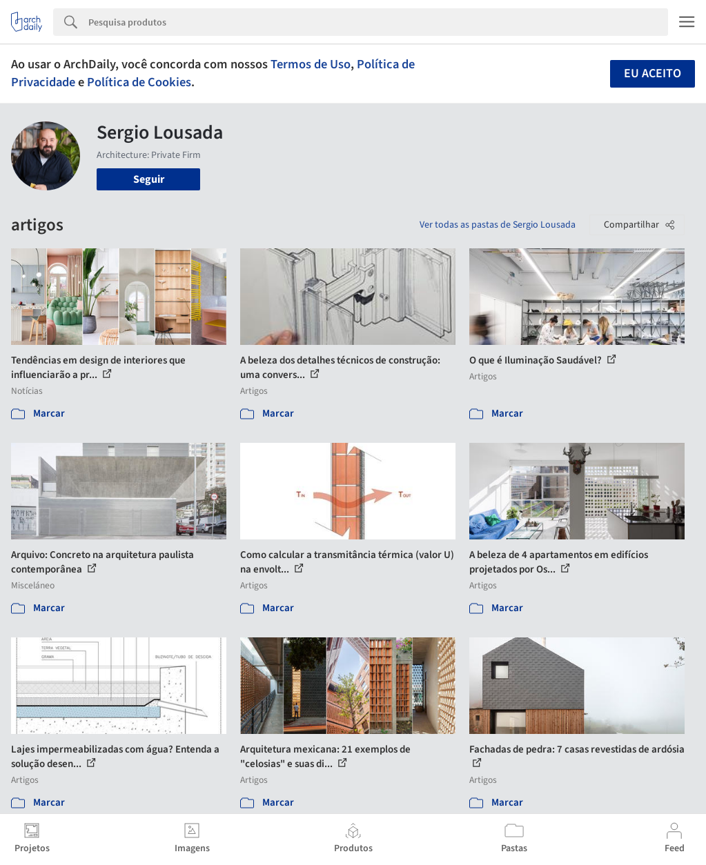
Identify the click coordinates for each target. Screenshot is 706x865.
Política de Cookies (139, 82)
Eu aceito (652, 73)
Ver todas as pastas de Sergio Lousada (498, 225)
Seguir (148, 179)
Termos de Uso (311, 64)
